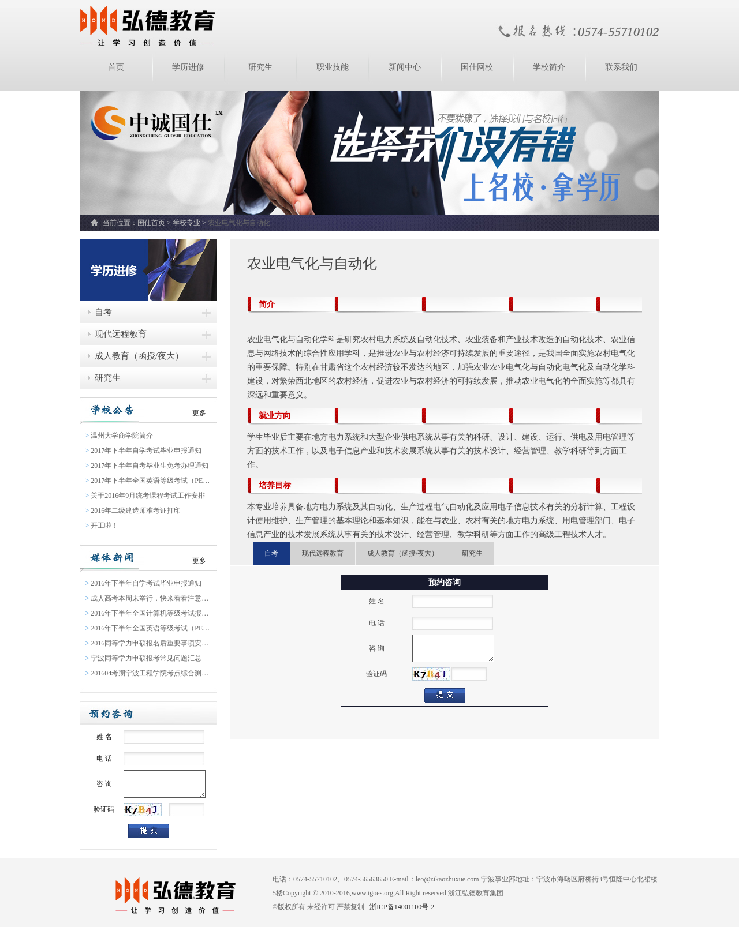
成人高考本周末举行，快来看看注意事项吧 (148, 598)
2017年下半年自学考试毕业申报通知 (143, 450)
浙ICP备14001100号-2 (401, 907)
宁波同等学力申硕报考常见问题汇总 (143, 658)
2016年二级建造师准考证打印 (133, 510)
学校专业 (186, 223)
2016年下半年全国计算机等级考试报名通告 (148, 613)
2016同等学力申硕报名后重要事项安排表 (148, 643)
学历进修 (188, 67)
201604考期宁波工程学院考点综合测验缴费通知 (148, 673)
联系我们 (621, 67)
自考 (103, 312)
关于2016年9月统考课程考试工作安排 (145, 495)
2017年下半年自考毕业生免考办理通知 (147, 465)
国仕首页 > (155, 223)
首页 (116, 67)
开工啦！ (102, 525)
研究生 (260, 67)
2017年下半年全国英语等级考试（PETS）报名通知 (148, 480)
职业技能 (332, 67)
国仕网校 (477, 67)
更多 (199, 413)
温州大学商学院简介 (119, 435)
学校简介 (549, 67)
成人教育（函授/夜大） (139, 356)
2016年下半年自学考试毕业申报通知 (143, 583)
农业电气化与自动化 (239, 223)
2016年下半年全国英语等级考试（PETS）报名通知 (148, 628)
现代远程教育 (121, 334)
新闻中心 (405, 67)
